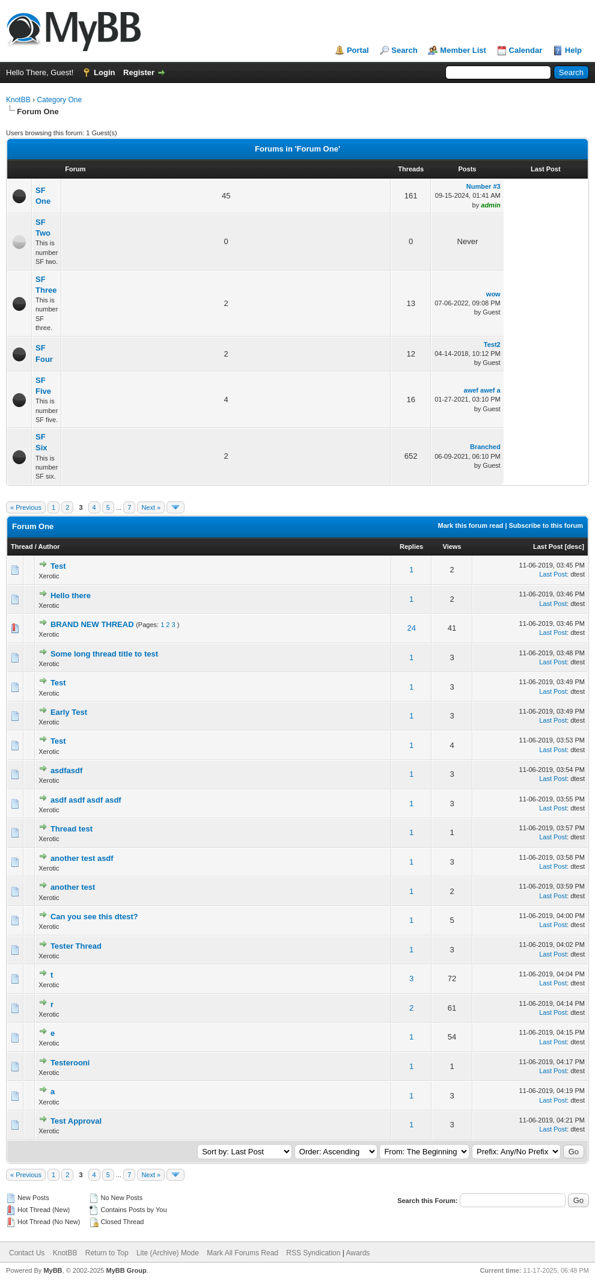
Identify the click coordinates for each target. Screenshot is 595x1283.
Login (104, 72)
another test (72, 887)
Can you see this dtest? (94, 916)
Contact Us (26, 1253)
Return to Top (107, 1253)
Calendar (526, 50)
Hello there (70, 595)
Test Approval (76, 1120)
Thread (22, 546)
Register (138, 72)
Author (49, 546)
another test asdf (82, 858)
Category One (59, 100)
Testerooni (70, 1062)
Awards (358, 1253)
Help (573, 50)
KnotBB (18, 100)
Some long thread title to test (104, 653)
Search (404, 50)
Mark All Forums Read (242, 1253)
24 (411, 627)
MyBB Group (126, 1270)
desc (574, 546)
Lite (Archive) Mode (167, 1253)
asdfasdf (66, 770)
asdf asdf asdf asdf (85, 799)
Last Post (548, 546)
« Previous (25, 507)
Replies (411, 546)
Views (452, 546)
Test (58, 566)
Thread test (71, 828)
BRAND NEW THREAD (92, 624)
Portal (358, 50)
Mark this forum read (471, 525)
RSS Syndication (313, 1253)
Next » (150, 507)
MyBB (52, 1270)
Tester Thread (76, 946)
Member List (463, 50)
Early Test (68, 712)
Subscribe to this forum (546, 525)
